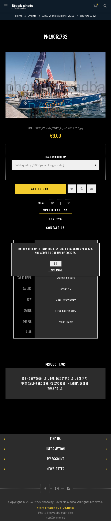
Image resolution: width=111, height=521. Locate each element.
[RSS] (68, 488)
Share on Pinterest (68, 203)
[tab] (55, 210)
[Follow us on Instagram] (56, 488)
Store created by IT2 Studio (55, 507)
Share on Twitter (52, 203)
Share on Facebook (60, 203)
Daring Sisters (59, 378)
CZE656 (54, 383)
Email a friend (91, 188)
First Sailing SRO (31, 383)
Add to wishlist (72, 188)
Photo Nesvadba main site (55, 512)
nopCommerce (55, 517)
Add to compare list (81, 188)
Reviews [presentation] (55, 219)
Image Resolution (55, 157)
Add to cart (40, 189)
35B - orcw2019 (31, 378)
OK (55, 263)
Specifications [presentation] (55, 210)
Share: (42, 203)
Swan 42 (52, 388)
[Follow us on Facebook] (45, 488)
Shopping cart (97, 4)
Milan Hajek (75, 383)
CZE (79, 378)
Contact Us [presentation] (55, 228)
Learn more (56, 270)
